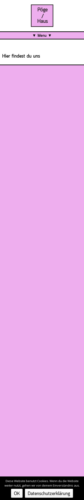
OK (17, 494)
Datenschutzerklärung (49, 494)
